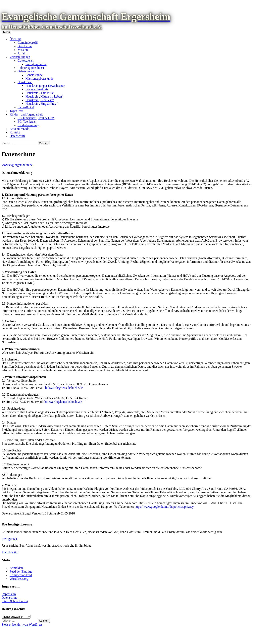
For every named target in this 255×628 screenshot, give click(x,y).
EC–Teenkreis (26, 121)
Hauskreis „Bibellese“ (40, 100)
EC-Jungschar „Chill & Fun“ (36, 118)
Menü (6, 32)
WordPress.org (19, 578)
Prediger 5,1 (9, 538)
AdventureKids (19, 128)
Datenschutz (17, 136)
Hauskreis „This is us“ (40, 93)
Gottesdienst (25, 60)
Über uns (15, 39)
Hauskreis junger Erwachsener (45, 85)
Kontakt (15, 132)
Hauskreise (25, 82)
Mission (23, 49)
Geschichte (25, 46)
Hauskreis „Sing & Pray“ (42, 103)
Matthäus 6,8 (10, 552)
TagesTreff (16, 111)
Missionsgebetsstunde (39, 78)
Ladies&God (26, 107)
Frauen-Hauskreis (37, 89)
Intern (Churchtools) (15, 601)
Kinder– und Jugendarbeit (26, 114)
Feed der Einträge (21, 571)
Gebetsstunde (34, 75)
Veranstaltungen (20, 57)
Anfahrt (22, 53)
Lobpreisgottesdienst (31, 67)
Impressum (9, 594)
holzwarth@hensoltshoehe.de (64, 387)
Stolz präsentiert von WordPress (22, 624)
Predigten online (36, 64)
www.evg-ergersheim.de (17, 165)
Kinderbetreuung (28, 125)
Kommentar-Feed (21, 575)
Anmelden (16, 568)
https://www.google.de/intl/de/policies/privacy (164, 506)
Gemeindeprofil (28, 42)
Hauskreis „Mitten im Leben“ (44, 96)
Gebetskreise (26, 71)
